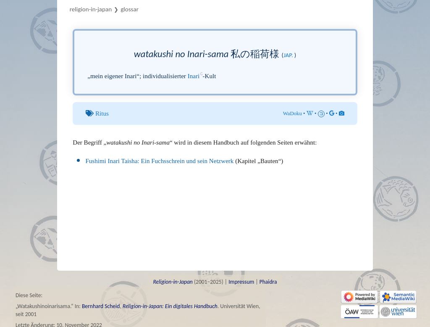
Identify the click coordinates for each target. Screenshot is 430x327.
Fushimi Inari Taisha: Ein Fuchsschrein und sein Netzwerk (159, 161)
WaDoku (292, 113)
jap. (288, 55)
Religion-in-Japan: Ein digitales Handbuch (170, 306)
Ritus (102, 113)
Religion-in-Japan (91, 9)
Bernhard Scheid (101, 306)
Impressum (241, 281)
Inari (193, 76)
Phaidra (268, 281)
